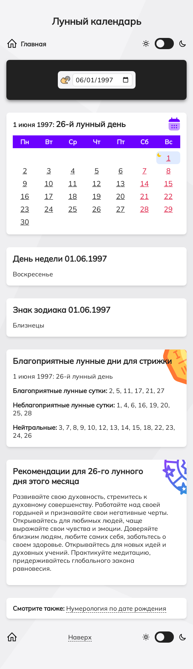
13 (120, 183)
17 (48, 196)
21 (144, 196)
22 (168, 196)
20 (120, 196)
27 (120, 209)
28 (144, 209)
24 (48, 209)
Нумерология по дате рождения (116, 608)
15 (168, 183)
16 (24, 196)
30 (24, 221)
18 (72, 196)
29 (168, 209)
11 (72, 183)
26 (96, 209)
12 (96, 183)
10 (48, 183)
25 (72, 209)
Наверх (80, 637)
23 (24, 209)
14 (144, 183)
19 (96, 196)
